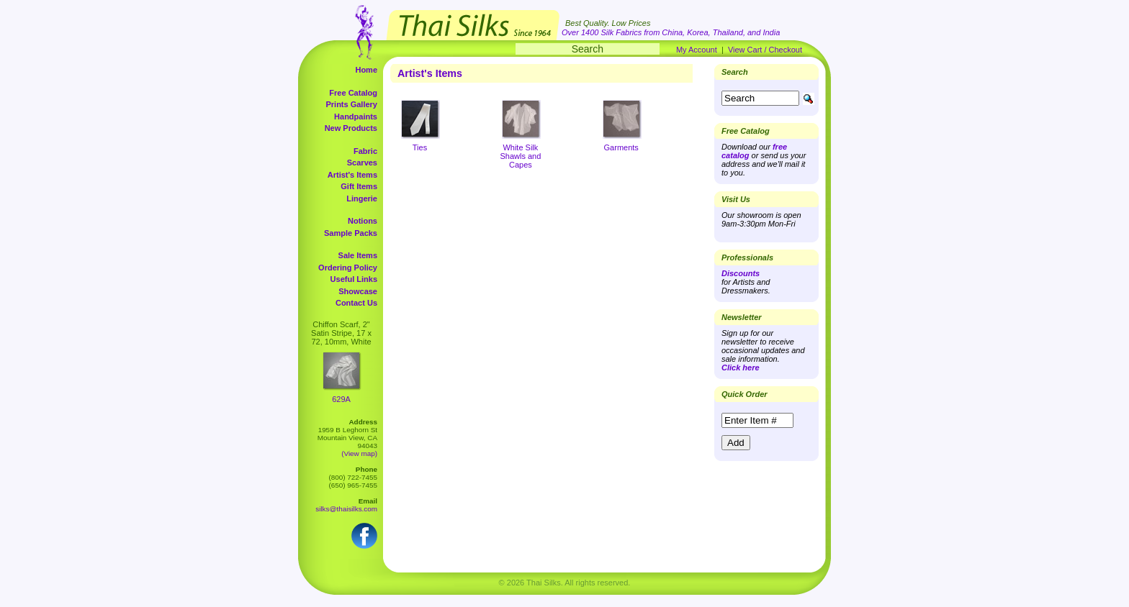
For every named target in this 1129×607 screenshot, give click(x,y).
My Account (696, 49)
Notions (362, 220)
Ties (420, 147)
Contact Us (356, 302)
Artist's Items (352, 174)
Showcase (357, 291)
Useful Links (353, 279)
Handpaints (355, 116)
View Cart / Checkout (765, 49)
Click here (740, 367)
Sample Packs (350, 233)
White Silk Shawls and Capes (520, 156)
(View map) (359, 453)
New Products (351, 128)
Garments (621, 147)
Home (366, 69)
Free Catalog (353, 92)
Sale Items (357, 255)
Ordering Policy (347, 267)
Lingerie (361, 198)
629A (341, 399)
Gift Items (359, 186)
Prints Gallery (351, 104)
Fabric (365, 151)
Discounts (740, 273)
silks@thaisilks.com (346, 509)
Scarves (362, 162)
